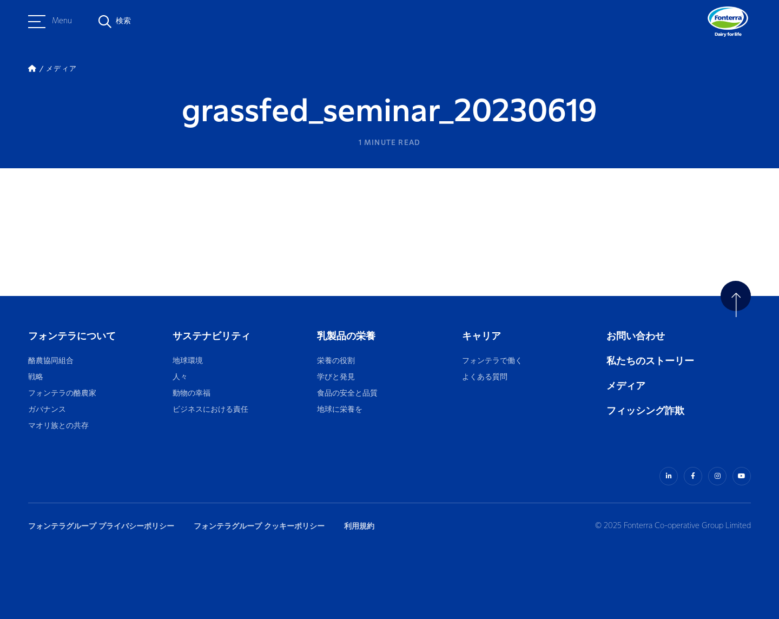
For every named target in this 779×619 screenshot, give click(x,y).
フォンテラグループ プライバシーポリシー (101, 526)
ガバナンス (47, 410)
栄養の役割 (336, 361)
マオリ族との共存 (58, 426)
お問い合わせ (635, 336)
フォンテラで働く (492, 361)
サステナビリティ (211, 336)
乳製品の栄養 (346, 336)
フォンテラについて (72, 336)
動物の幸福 (191, 394)
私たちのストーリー (650, 361)
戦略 (35, 377)
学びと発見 (336, 377)
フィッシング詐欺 (645, 411)
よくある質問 (485, 377)
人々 (180, 377)
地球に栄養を (339, 410)
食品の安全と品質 (347, 394)
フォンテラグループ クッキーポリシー (259, 526)
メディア (625, 386)
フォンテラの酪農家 (62, 394)
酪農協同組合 (51, 361)
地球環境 (188, 361)
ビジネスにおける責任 (210, 410)
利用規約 (359, 526)
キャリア (482, 336)
